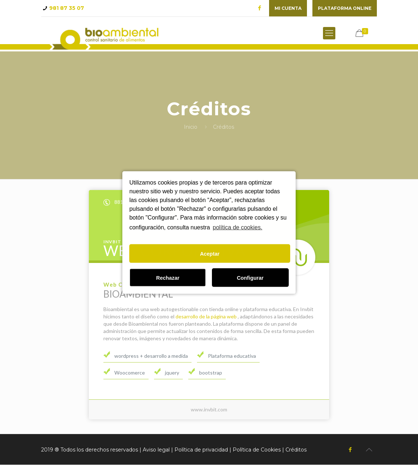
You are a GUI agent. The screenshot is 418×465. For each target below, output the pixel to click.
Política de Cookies (257, 450)
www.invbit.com (209, 410)
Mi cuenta (288, 8)
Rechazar (168, 277)
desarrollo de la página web (206, 316)
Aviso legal (156, 450)
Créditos (296, 450)
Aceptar (210, 253)
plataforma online (344, 8)
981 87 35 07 (66, 8)
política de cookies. (237, 227)
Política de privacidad (201, 450)
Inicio (190, 127)
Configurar (250, 277)
